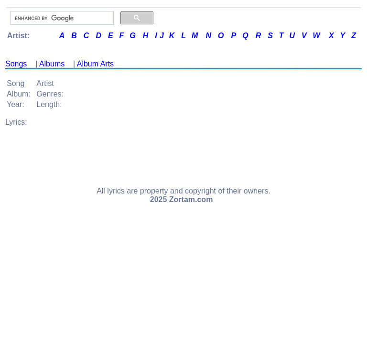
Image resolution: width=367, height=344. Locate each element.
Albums (52, 64)
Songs (16, 64)
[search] (61, 18)
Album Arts (95, 64)
